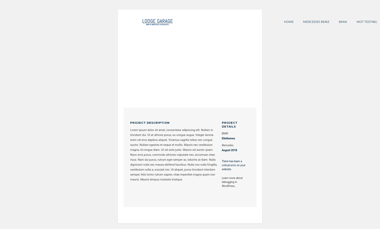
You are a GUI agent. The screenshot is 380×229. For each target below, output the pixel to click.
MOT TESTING (367, 22)
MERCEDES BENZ (316, 22)
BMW (343, 22)
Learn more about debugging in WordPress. (232, 182)
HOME (289, 22)
